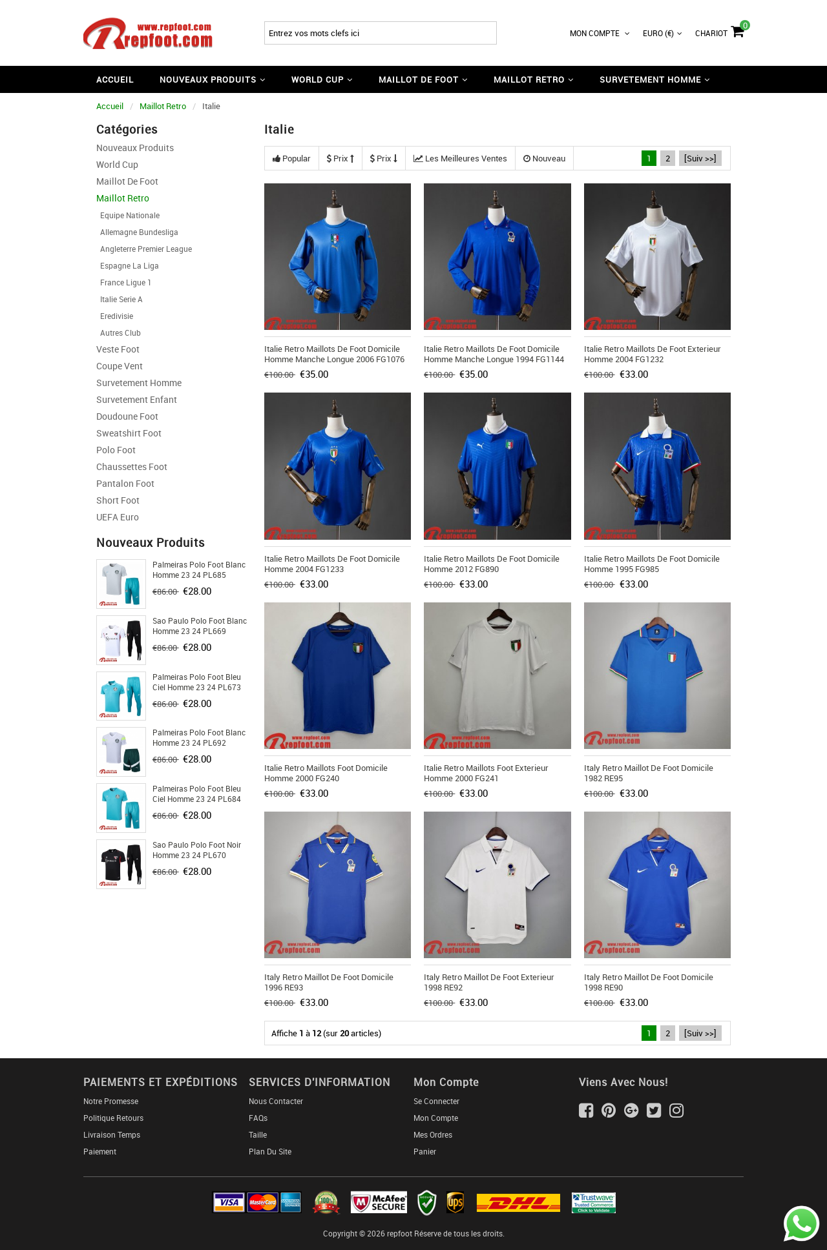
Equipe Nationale (128, 215)
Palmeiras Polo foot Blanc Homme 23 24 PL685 (199, 569)
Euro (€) (662, 33)
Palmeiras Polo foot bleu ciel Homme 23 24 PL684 (196, 793)
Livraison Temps (111, 1134)
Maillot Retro (163, 106)
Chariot (719, 29)
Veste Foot (118, 349)
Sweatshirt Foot (129, 433)
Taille (258, 1134)
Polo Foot (116, 450)
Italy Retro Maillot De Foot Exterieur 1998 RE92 (489, 982)
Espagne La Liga (127, 265)
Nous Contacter (276, 1101)
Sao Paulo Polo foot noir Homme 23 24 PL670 (196, 849)
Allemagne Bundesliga (137, 232)
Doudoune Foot (127, 416)
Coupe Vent (119, 366)
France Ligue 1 (124, 282)
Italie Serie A (119, 299)
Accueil (115, 79)
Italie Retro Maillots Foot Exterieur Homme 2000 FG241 (486, 773)
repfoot (399, 1233)
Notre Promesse (110, 1101)
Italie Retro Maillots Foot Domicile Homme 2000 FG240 (326, 773)
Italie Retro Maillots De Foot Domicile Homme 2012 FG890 (492, 564)
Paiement (99, 1151)
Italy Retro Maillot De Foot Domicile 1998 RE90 (648, 982)
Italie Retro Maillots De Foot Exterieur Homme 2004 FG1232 (652, 354)
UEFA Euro (117, 517)
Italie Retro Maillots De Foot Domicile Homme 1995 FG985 (652, 564)
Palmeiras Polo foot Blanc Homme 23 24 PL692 (199, 737)
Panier (425, 1151)
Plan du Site (270, 1151)
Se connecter (436, 1101)
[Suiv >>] (700, 158)
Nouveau (544, 158)
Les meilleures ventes (460, 158)
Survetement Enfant (136, 399)
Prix (340, 158)
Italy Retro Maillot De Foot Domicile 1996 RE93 (328, 982)
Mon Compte (600, 33)
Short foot (118, 500)
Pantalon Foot (125, 483)
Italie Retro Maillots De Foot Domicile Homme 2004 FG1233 (332, 564)
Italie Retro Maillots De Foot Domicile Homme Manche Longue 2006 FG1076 (334, 354)
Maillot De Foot (127, 181)
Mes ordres (433, 1134)
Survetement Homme (139, 382)
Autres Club (118, 332)
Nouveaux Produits (135, 147)
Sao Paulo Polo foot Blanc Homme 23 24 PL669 (199, 625)
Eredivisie (114, 316)
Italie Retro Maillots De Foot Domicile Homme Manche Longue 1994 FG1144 (494, 354)
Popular (292, 158)
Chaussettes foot (131, 466)
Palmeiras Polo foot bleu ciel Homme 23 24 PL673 (196, 681)
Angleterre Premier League (144, 248)
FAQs (258, 1117)
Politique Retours (113, 1117)
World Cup (117, 164)
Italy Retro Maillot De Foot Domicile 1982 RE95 (648, 773)
